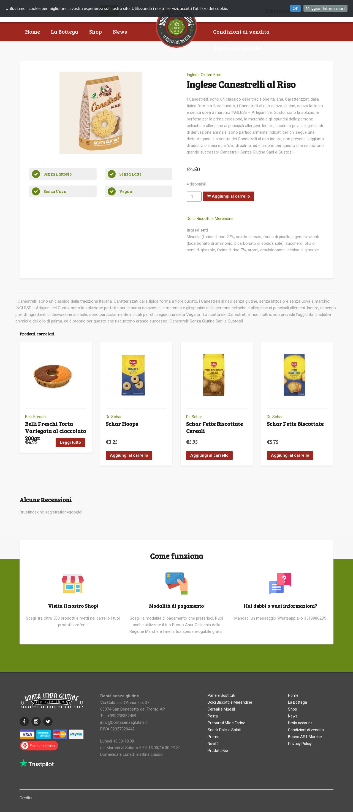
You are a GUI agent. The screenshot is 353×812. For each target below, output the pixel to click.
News (120, 31)
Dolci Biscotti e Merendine (210, 218)
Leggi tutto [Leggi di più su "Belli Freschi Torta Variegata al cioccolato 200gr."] (70, 442)
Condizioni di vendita (241, 31)
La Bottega (64, 31)
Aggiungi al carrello (228, 196)
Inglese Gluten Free (204, 74)
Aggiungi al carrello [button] (129, 455)
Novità (213, 743)
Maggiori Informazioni (325, 8)
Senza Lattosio (58, 174)
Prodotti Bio (218, 750)
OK (295, 8)
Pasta (213, 716)
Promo (213, 737)
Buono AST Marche (237, 48)
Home (32, 31)
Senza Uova (55, 191)
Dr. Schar (114, 416)
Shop (95, 31)
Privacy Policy (300, 743)
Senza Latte (130, 174)
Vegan (125, 191)
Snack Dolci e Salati (224, 730)
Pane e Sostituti (221, 695)
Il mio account (300, 723)
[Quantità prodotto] (194, 196)
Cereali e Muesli (221, 709)
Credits (26, 797)
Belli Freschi (36, 416)
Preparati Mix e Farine (226, 723)
